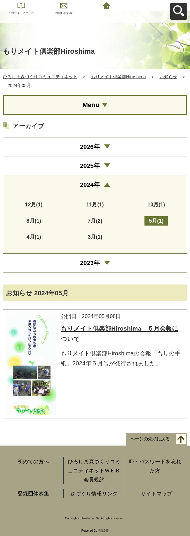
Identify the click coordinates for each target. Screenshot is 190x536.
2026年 (90, 146)
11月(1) (95, 204)
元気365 (103, 530)
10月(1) (156, 204)
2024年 (90, 184)
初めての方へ (33, 462)
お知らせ (168, 76)
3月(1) (95, 237)
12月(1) (34, 204)
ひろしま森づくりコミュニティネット (40, 76)
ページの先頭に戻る (150, 439)
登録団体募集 (33, 494)
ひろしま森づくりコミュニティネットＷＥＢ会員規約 (94, 470)
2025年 (90, 165)
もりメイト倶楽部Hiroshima (118, 76)
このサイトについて (21, 13)
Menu (91, 105)
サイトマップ (156, 494)
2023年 (90, 262)
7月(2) (95, 221)
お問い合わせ (64, 13)
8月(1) (34, 221)
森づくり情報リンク (94, 494)
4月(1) (34, 237)
